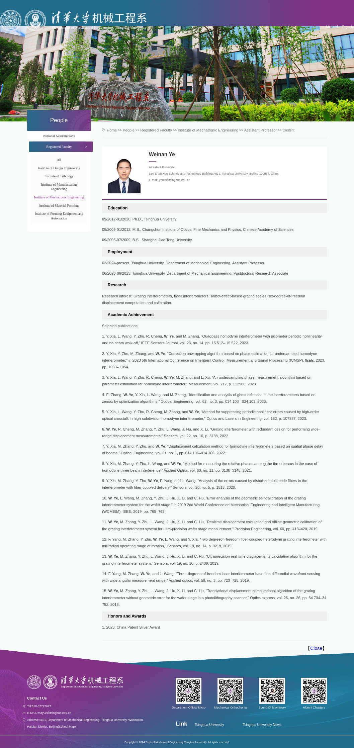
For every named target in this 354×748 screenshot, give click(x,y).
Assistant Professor (245, 130)
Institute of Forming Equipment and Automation (59, 216)
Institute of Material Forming (59, 205)
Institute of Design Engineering (59, 168)
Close (316, 647)
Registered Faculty (152, 130)
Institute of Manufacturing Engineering (59, 187)
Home (111, 130)
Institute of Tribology (59, 176)
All (59, 160)
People (126, 130)
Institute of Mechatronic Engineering (59, 197)
